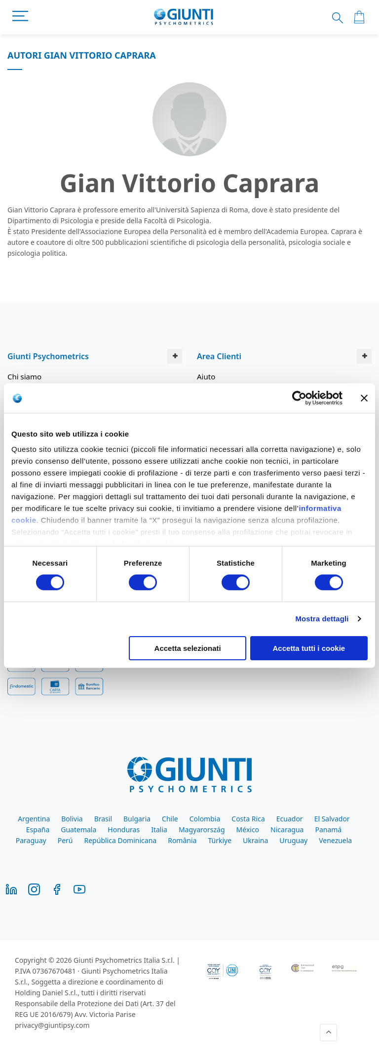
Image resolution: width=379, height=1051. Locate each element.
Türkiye (219, 840)
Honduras (124, 829)
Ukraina (255, 840)
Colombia (205, 818)
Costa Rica (248, 818)
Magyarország (202, 829)
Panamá (328, 829)
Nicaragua (286, 829)
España (37, 829)
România (182, 840)
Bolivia (71, 818)
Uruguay (293, 840)
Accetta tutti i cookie (309, 648)
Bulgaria (137, 818)
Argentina (34, 818)
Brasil (103, 818)
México (248, 829)
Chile (170, 818)
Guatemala (78, 829)
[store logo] (184, 17)
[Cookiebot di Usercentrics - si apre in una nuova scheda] (299, 397)
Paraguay (31, 840)
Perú (65, 840)
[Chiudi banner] (364, 397)
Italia (159, 829)
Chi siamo (24, 376)
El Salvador (332, 818)
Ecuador (289, 818)
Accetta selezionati (187, 648)
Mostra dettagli (321, 618)
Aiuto (206, 376)
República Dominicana (120, 840)
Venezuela (335, 840)
